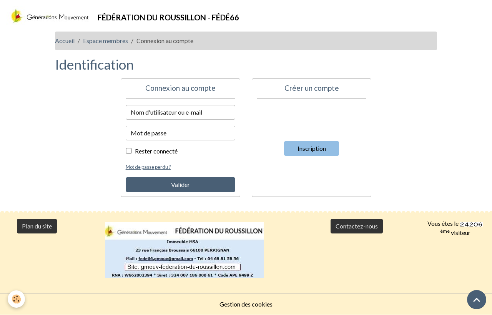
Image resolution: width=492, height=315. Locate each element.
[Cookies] (16, 299)
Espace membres (105, 40)
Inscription (312, 148)
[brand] (122, 15)
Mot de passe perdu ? (148, 167)
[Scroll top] (476, 299)
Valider (180, 184)
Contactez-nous (357, 226)
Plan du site (37, 226)
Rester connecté (156, 151)
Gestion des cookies (246, 304)
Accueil (65, 40)
